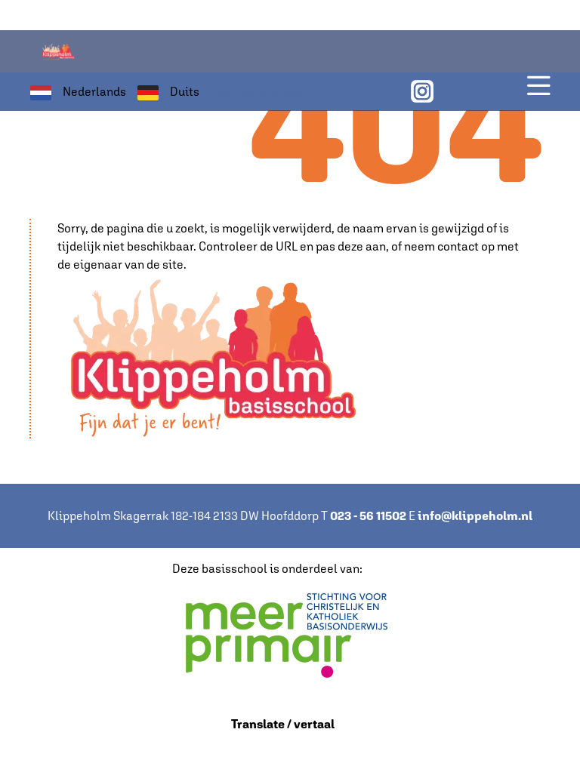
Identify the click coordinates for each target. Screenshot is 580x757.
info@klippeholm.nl (475, 516)
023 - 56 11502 (368, 516)
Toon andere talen (260, 91)
